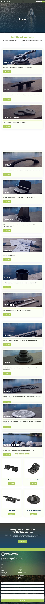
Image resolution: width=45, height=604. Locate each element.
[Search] (43, 1)
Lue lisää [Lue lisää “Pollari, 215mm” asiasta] (11, 514)
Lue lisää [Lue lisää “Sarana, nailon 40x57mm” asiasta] (33, 483)
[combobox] (39, 1)
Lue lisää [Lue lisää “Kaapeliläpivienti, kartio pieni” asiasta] (33, 514)
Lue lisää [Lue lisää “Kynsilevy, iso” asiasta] (11, 483)
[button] (23, 1)
